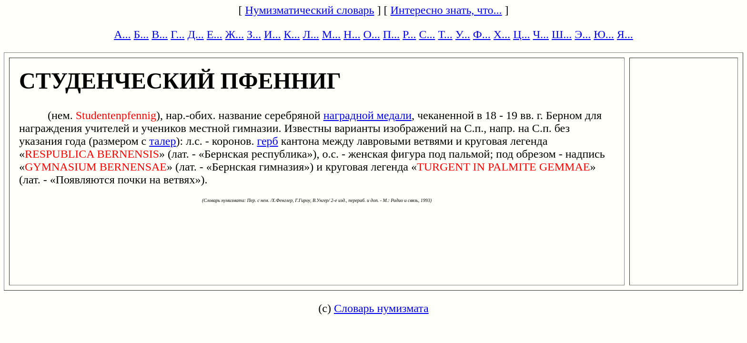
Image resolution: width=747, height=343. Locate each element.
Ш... (562, 34)
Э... (583, 34)
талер (162, 141)
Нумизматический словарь (309, 10)
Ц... (521, 34)
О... (371, 34)
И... (272, 34)
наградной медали (367, 115)
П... (391, 34)
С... (427, 34)
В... (159, 34)
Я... (625, 34)
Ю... (604, 34)
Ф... (482, 34)
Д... (195, 34)
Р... (409, 34)
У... (462, 34)
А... (122, 34)
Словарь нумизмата (381, 308)
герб (267, 141)
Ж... (234, 34)
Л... (311, 34)
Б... (141, 34)
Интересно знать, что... (446, 10)
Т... (445, 34)
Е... (214, 34)
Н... (351, 34)
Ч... (541, 34)
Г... (177, 34)
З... (254, 34)
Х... (502, 34)
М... (331, 34)
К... (291, 34)
